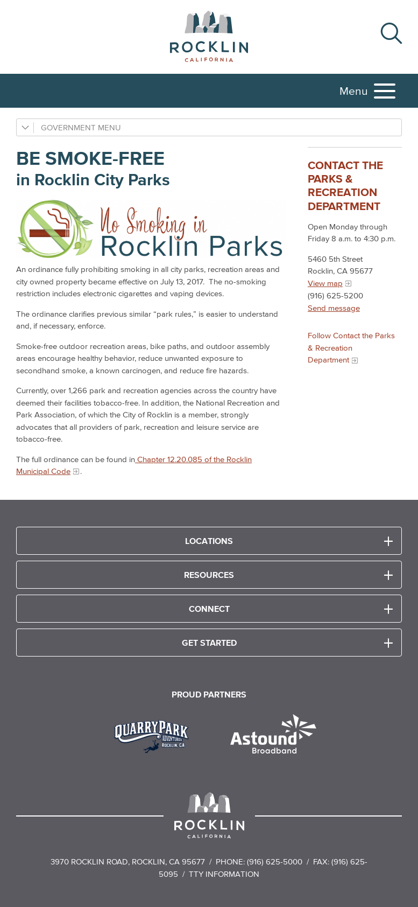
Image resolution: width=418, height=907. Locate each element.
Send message (334, 307)
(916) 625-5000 (274, 861)
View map (325, 283)
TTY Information (224, 873)
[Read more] (155, 735)
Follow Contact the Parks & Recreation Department (351, 347)
